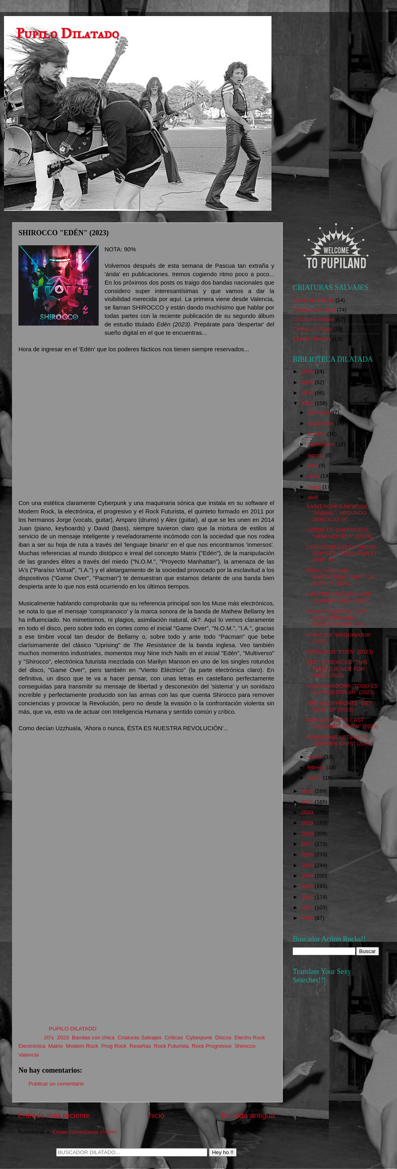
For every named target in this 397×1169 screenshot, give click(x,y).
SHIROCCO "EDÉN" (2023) (339, 652)
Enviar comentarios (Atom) (85, 1132)
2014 (308, 876)
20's (49, 1038)
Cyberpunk (199, 1038)
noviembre (321, 423)
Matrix (55, 1046)
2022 (308, 791)
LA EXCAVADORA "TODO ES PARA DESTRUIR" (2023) (342, 689)
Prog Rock (113, 1046)
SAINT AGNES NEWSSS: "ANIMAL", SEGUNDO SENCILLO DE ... (337, 512)
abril (313, 497)
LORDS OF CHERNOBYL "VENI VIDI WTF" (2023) (338, 533)
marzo (316, 757)
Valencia (28, 1055)
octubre (317, 434)
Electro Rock (250, 1038)
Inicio (155, 1115)
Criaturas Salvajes (139, 1038)
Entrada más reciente (54, 1115)
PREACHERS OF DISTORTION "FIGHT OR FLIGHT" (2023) (340, 577)
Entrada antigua (248, 1115)
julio (313, 465)
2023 (63, 1038)
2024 (308, 393)
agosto (316, 455)
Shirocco (245, 1046)
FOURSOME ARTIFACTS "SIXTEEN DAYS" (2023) (339, 740)
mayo (315, 487)
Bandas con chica (93, 1038)
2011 (308, 907)
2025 (308, 382)
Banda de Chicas (313, 300)
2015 (308, 865)
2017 (308, 844)
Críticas (173, 1038)
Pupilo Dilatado (67, 33)
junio (314, 476)
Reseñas (140, 1046)
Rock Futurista (171, 1046)
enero (315, 778)
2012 (308, 897)
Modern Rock (82, 1046)
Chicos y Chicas (312, 329)
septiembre (322, 444)
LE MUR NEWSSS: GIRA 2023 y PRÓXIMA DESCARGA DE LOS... (337, 617)
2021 (308, 802)
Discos (223, 1038)
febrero (317, 767)
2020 (308, 812)
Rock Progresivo (211, 1046)
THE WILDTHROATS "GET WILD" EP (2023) (339, 706)
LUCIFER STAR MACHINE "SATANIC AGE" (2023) (339, 597)
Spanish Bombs (312, 339)
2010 (308, 918)
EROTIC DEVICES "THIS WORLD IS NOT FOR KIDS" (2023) (337, 668)
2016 (308, 854)
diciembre (320, 412)
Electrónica (31, 1046)
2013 (308, 886)
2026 (308, 372)
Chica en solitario (313, 319)
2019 (308, 823)
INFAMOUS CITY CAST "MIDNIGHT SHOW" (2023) (342, 723)
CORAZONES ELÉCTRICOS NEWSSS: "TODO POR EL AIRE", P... (341, 553)
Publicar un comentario (56, 1084)
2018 (308, 834)
